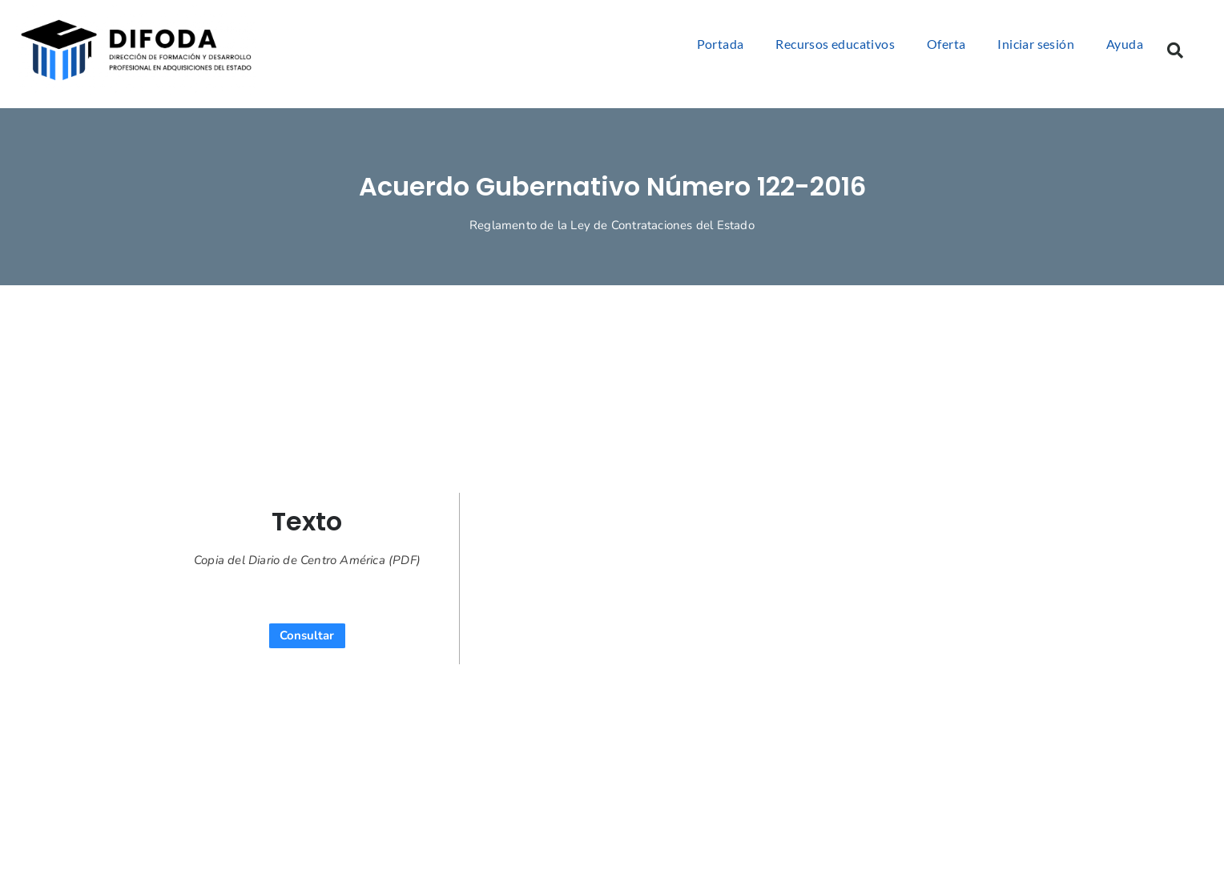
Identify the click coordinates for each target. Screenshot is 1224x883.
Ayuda (1124, 43)
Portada (720, 43)
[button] (1175, 50)
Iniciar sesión (1035, 43)
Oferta (946, 43)
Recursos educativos (835, 43)
